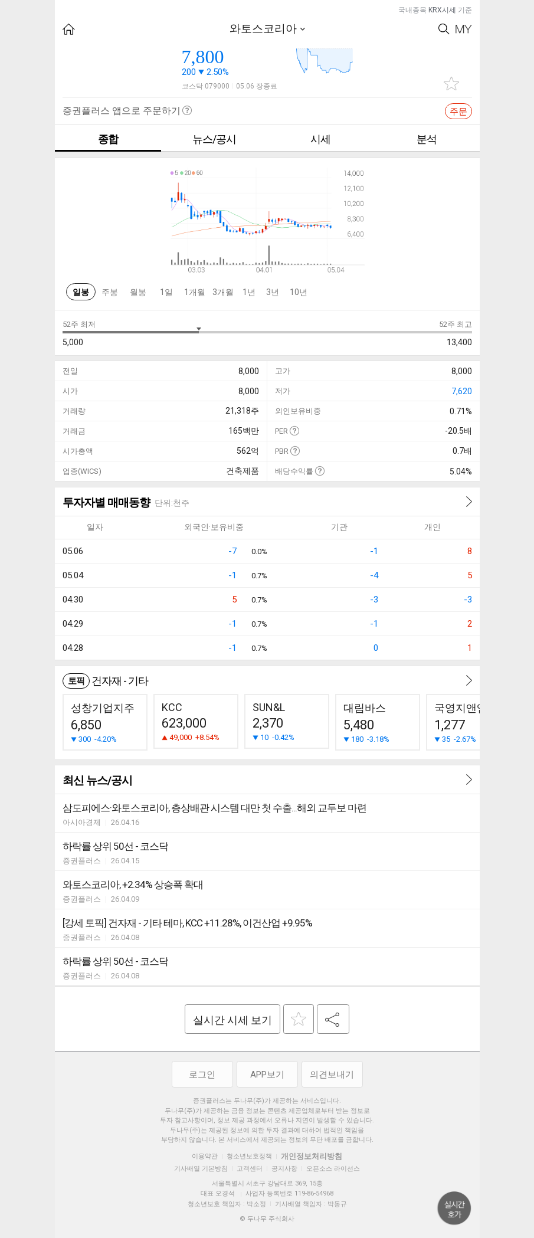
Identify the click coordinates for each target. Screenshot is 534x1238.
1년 (249, 292)
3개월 (223, 292)
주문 (458, 111)
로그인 (202, 1074)
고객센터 (250, 1169)
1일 (166, 292)
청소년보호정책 (249, 1156)
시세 (320, 139)
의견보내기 (332, 1074)
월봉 (138, 292)
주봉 (109, 292)
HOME (69, 29)
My (464, 29)
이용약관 (205, 1156)
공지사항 (284, 1169)
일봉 (81, 292)
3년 (272, 292)
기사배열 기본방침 (201, 1169)
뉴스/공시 (214, 139)
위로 (454, 1208)
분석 (427, 139)
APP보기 (267, 1074)
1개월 (194, 292)
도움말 (294, 430)
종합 (108, 139)
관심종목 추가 (451, 83)
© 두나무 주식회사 (267, 1219)
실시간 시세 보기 (232, 1020)
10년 (298, 292)
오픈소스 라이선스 (333, 1169)
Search (444, 29)
